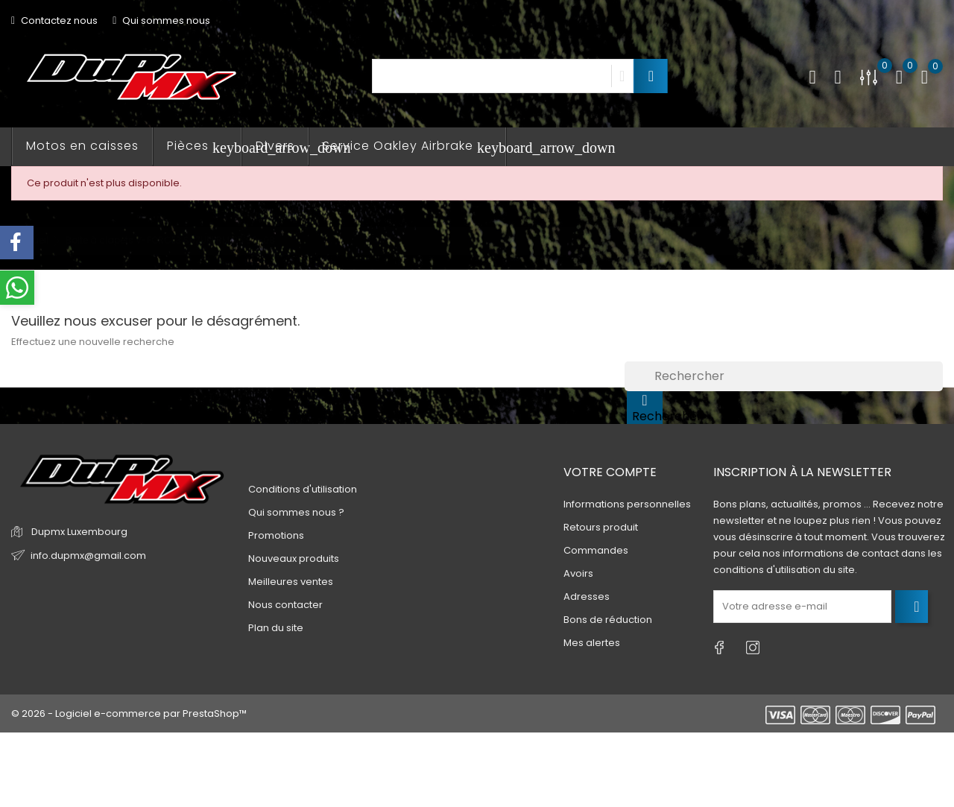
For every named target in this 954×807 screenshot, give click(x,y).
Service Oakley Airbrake (414, 146)
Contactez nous (54, 20)
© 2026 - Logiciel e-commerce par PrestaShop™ (129, 713)
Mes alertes (591, 643)
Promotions (276, 535)
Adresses (586, 596)
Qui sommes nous (161, 20)
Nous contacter (285, 605)
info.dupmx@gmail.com (88, 555)
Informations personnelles (627, 504)
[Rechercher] (784, 376)
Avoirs (578, 573)
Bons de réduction (607, 620)
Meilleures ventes (290, 582)
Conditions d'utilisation (302, 489)
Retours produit (600, 527)
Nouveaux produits (293, 558)
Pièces (204, 146)
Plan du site (275, 628)
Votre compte (610, 472)
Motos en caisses (82, 145)
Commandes (595, 550)
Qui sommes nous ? (296, 512)
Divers (275, 145)
